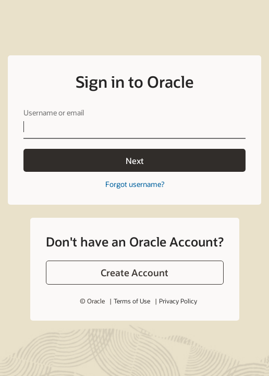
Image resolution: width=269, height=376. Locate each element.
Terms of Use (132, 301)
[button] (135, 273)
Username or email (53, 113)
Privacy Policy (178, 301)
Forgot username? (134, 184)
